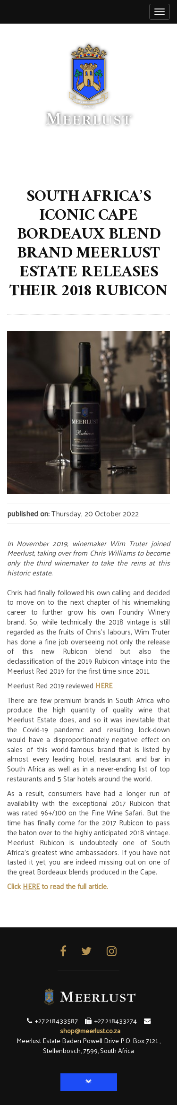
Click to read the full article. (57, 886)
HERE (103, 685)
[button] (88, 1082)
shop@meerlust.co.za (90, 1030)
